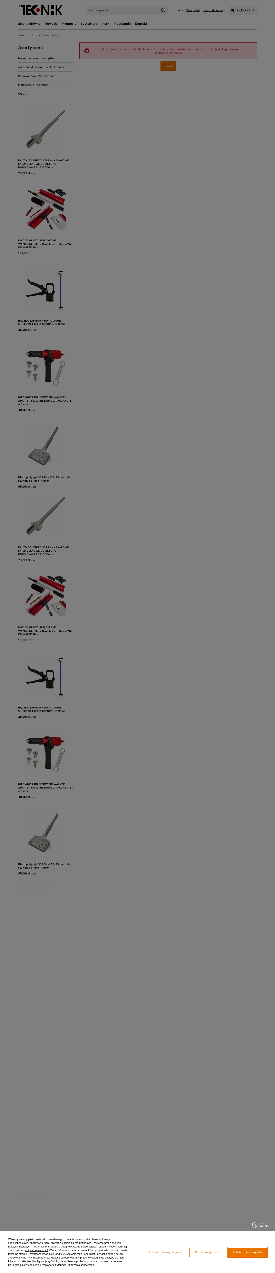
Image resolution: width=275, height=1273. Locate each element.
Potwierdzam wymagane (165, 1252)
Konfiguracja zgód (207, 1252)
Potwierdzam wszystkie (248, 1252)
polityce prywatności (36, 1250)
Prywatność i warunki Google (45, 1253)
